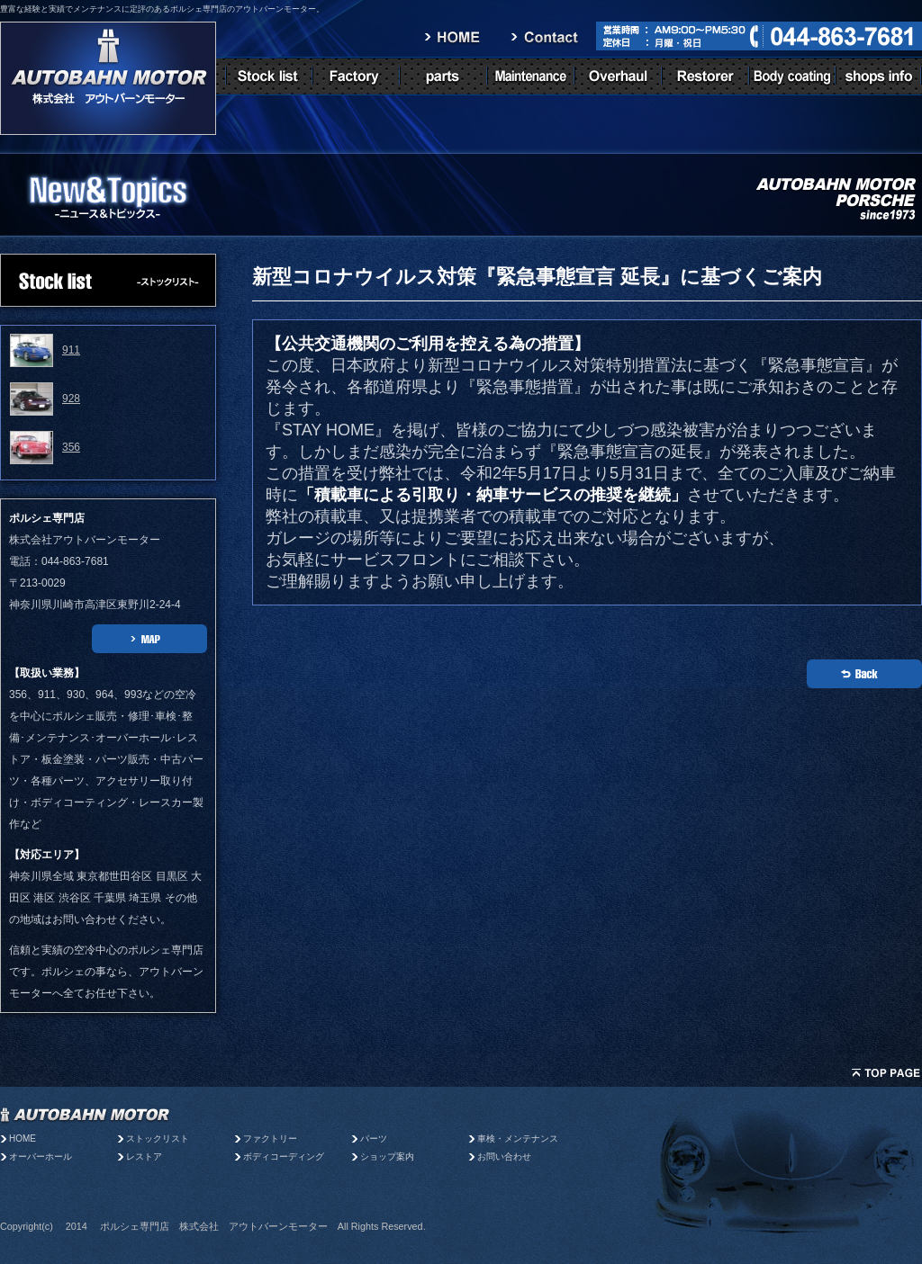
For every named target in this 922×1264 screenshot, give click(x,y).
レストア (144, 1156)
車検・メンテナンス (517, 1138)
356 (71, 447)
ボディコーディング (283, 1156)
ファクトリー (270, 1138)
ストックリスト (157, 1138)
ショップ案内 (387, 1156)
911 (71, 350)
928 (71, 398)
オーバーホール (40, 1156)
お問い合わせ (504, 1156)
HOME (22, 1138)
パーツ (378, 1138)
